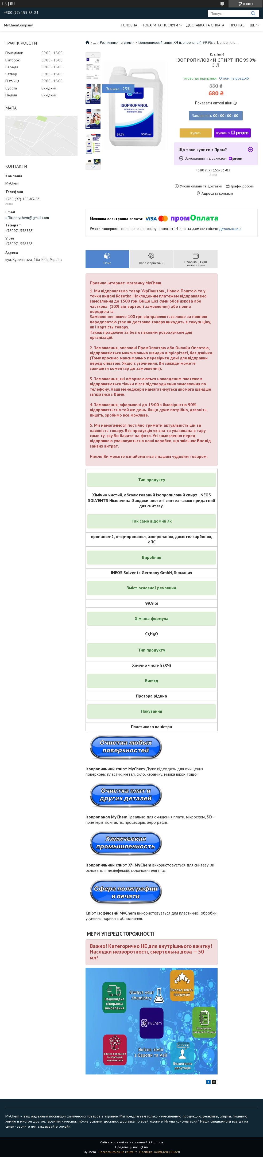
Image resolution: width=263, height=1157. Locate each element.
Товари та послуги (160, 25)
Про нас (237, 25)
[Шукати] (253, 13)
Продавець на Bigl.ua (131, 1147)
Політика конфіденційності (159, 1152)
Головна (129, 25)
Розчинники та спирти (117, 42)
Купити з (232, 133)
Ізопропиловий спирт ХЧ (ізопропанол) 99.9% (175, 42)
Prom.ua (157, 1142)
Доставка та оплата (205, 25)
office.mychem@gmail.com (27, 217)
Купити (195, 133)
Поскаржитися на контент (117, 1152)
